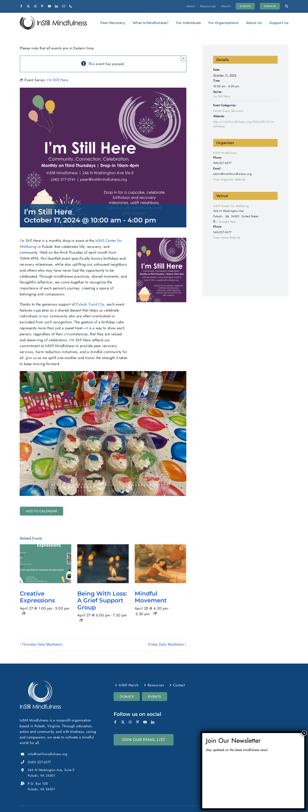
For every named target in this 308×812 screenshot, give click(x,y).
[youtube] (49, 6)
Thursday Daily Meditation (42, 644)
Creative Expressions (37, 597)
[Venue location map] (245, 262)
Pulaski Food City (90, 304)
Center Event (221, 111)
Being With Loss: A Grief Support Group (102, 600)
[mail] (63, 6)
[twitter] (28, 6)
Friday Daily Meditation (166, 644)
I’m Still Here (221, 96)
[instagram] (35, 6)
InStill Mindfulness (225, 153)
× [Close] (184, 58)
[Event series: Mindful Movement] (155, 613)
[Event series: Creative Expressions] (23, 613)
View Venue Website (226, 237)
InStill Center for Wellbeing (231, 206)
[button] (286, 6)
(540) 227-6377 (39, 762)
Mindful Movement (151, 597)
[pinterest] (42, 6)
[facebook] (21, 6)
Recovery (238, 111)
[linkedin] (56, 6)
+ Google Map (225, 222)
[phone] (70, 6)
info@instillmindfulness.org (47, 754)
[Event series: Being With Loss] (81, 620)
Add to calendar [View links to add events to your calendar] (41, 511)
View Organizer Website (229, 179)
